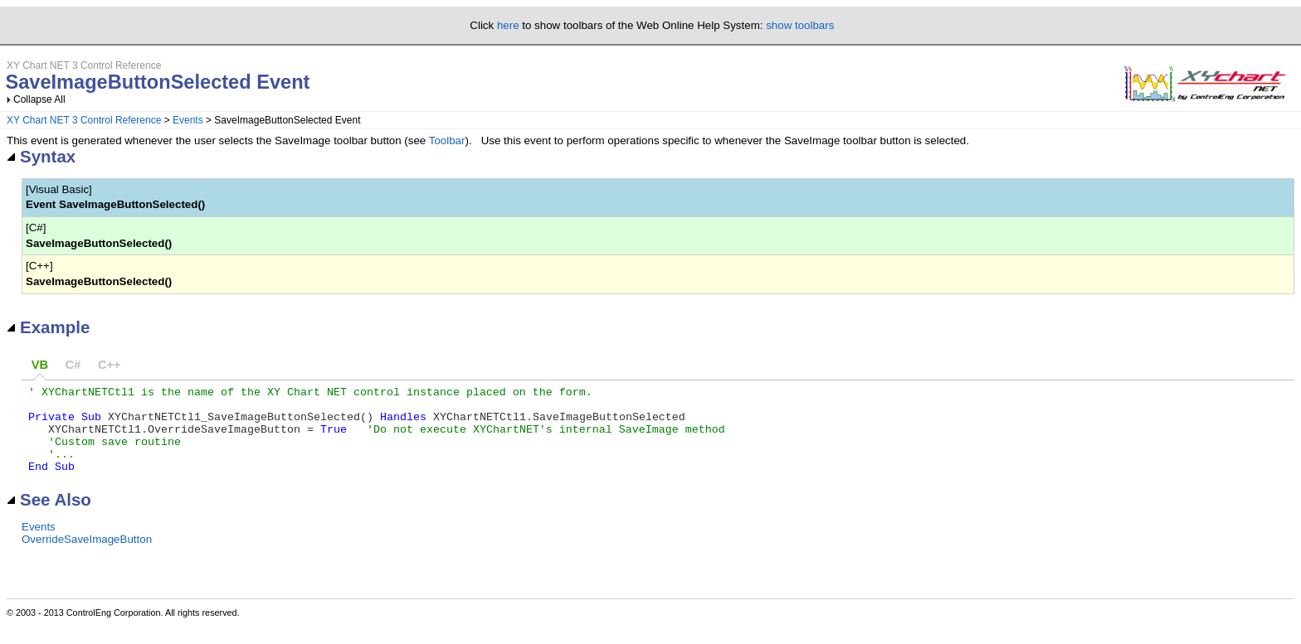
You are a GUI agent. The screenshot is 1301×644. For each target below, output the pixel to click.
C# (73, 364)
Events (188, 120)
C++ (109, 364)
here (508, 25)
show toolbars (800, 25)
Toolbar (447, 140)
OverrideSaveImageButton (87, 556)
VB (40, 364)
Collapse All (39, 99)
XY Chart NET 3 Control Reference (84, 120)
